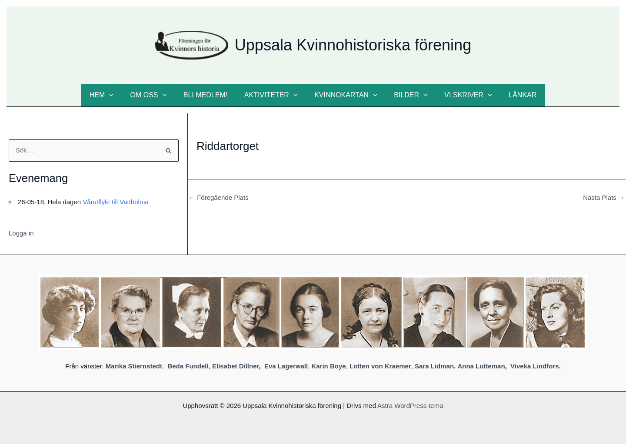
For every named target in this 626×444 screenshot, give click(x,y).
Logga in (21, 233)
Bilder (406, 95)
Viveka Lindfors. (535, 366)
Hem (111, 95)
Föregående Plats (219, 197)
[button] (119, 95)
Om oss (155, 95)
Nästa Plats (604, 197)
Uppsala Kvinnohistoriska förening (353, 45)
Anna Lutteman (481, 366)
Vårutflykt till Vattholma (115, 201)
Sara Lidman (434, 366)
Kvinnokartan (344, 95)
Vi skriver (461, 95)
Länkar (512, 95)
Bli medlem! (210, 95)
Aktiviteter (272, 95)
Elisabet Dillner (235, 366)
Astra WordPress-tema (410, 405)
